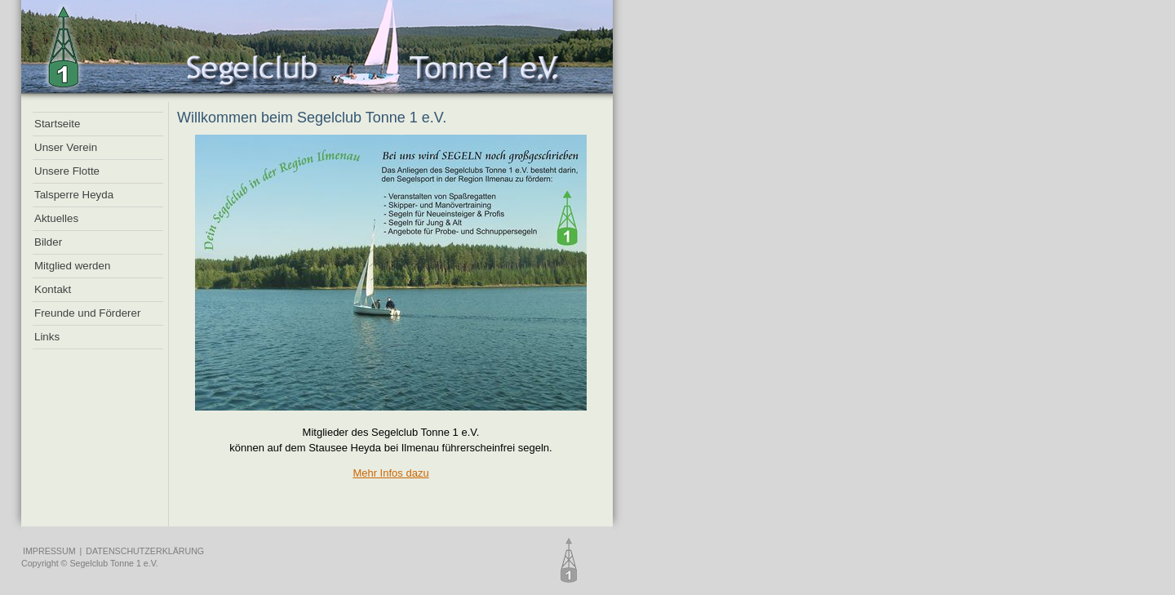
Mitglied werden (72, 266)
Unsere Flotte (67, 171)
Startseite (57, 124)
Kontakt (52, 289)
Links (47, 337)
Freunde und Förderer (87, 313)
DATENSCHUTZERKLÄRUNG (145, 551)
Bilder (48, 242)
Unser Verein (65, 147)
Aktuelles (56, 218)
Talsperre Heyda (73, 195)
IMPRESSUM (49, 551)
